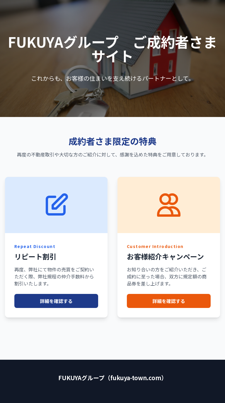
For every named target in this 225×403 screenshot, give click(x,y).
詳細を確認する (56, 300)
